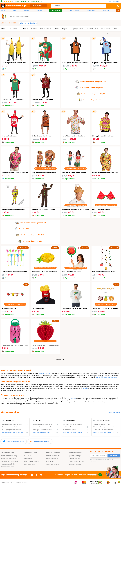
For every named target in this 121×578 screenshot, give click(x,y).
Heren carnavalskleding (8, 458)
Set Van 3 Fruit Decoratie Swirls (103, 272)
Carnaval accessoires (8, 467)
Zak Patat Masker (38, 308)
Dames (3, 10)
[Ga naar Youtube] (41, 475)
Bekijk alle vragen (114, 412)
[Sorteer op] (112, 34)
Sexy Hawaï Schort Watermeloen (74, 173)
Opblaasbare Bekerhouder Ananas (44, 272)
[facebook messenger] (13, 441)
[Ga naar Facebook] (37, 475)
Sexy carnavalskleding (8, 464)
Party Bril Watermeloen (101, 209)
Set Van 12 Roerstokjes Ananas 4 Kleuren (16, 272)
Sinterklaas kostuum (53, 464)
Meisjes (26, 10)
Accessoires (91, 10)
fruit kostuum (71, 398)
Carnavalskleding (55, 10)
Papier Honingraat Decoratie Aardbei (45, 345)
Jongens (39, 10)
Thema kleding (74, 10)
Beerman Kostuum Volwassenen (13, 99)
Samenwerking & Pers (76, 461)
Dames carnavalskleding (9, 456)
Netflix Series (28, 458)
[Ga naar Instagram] (32, 475)
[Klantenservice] (114, 1)
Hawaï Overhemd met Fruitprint (73, 136)
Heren (15, 10)
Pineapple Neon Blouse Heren (103, 136)
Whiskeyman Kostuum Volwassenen (75, 63)
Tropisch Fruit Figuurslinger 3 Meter (105, 308)
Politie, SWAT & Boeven (31, 461)
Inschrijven (114, 455)
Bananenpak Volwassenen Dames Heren (16, 63)
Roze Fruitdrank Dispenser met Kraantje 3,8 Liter (19, 345)
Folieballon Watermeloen (71, 272)
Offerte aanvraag (75, 458)
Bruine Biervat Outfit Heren (42, 136)
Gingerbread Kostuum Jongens (43, 209)
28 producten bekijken (28, 23)
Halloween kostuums (53, 456)
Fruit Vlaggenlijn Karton (10, 308)
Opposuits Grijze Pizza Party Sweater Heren (78, 308)
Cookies (24, 482)
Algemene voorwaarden (8, 482)
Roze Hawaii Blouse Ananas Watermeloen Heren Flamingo (23, 173)
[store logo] (14, 5)
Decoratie (105, 10)
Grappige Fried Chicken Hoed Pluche (75, 209)
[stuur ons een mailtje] (40, 441)
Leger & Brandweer (30, 464)
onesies (85, 388)
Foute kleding (28, 456)
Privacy (18, 482)
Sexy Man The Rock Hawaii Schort (44, 173)
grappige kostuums (45, 373)
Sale (118, 10)
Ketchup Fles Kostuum (10, 136)
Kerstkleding (50, 461)
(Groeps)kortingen (75, 456)
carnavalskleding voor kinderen (106, 377)
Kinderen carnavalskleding (9, 461)
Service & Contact (75, 464)
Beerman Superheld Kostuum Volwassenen (48, 63)
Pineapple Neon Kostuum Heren (13, 209)
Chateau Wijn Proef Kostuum (42, 99)
